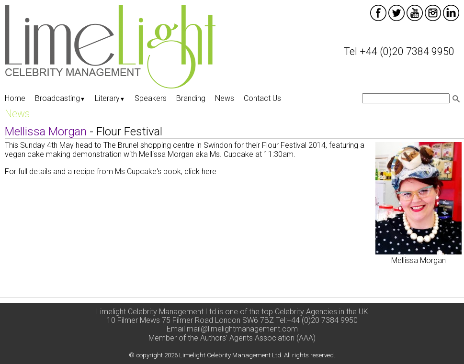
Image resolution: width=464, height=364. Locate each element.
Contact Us (262, 98)
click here (201, 171)
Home (15, 98)
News (224, 98)
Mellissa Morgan (418, 260)
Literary (110, 98)
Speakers (151, 98)
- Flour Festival (83, 131)
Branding (190, 98)
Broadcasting (60, 98)
